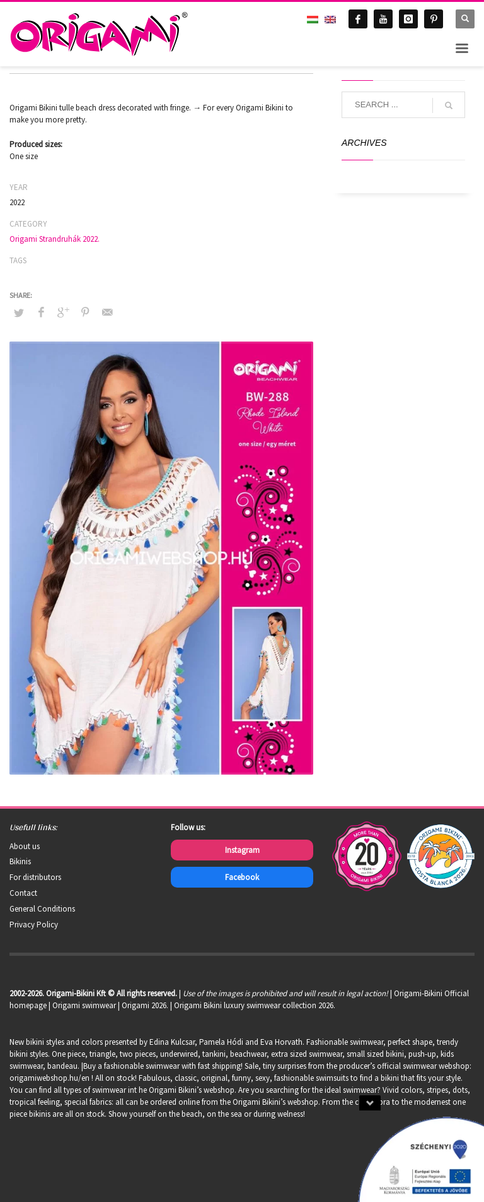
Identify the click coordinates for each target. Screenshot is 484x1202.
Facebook (242, 877)
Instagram (242, 850)
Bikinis (20, 861)
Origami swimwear (84, 1005)
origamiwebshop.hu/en (49, 1078)
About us (24, 846)
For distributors (35, 877)
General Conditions (42, 908)
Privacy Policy (33, 924)
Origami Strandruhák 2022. (54, 239)
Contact (23, 893)
